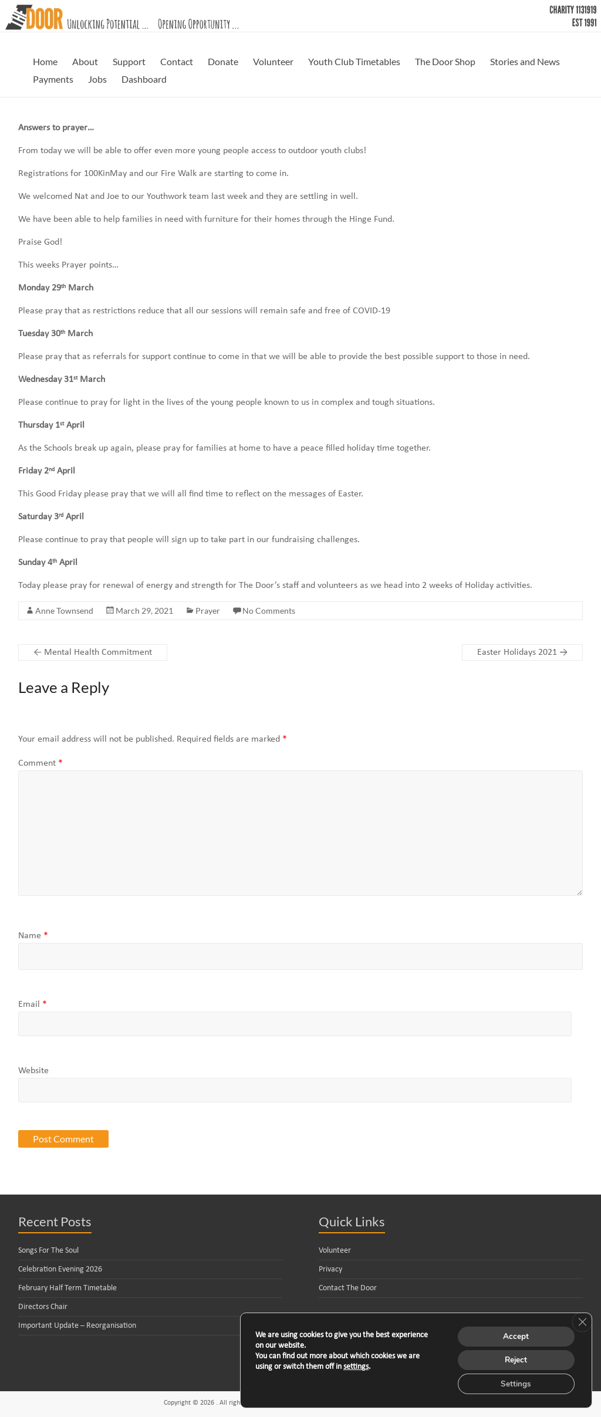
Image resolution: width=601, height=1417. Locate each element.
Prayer (207, 611)
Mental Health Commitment (92, 652)
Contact (176, 61)
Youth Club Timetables (354, 61)
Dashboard (144, 78)
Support (129, 61)
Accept (514, 1334)
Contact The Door (348, 1288)
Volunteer (273, 61)
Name (33, 936)
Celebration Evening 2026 (60, 1269)
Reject (514, 1358)
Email (32, 1004)
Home (45, 61)
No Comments (268, 611)
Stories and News (525, 61)
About (85, 61)
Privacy (330, 1269)
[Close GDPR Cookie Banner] (581, 1319)
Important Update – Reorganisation (77, 1325)
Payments (53, 78)
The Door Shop (445, 61)
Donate (223, 61)
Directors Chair (42, 1307)
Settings (513, 1383)
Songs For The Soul (48, 1250)
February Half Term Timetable (67, 1288)
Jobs (97, 78)
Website (33, 1071)
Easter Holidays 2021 (522, 652)
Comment (40, 763)
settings (356, 1365)
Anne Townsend (64, 611)
